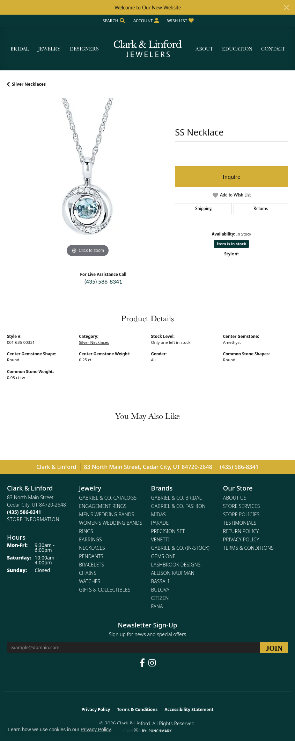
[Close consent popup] (136, 730)
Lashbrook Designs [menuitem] (176, 564)
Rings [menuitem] (86, 531)
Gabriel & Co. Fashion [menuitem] (178, 506)
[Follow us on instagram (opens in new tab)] (152, 663)
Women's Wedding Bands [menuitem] (110, 522)
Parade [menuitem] (160, 522)
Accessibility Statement (188, 709)
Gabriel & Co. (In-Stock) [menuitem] (180, 548)
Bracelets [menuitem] (91, 564)
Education (237, 49)
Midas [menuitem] (158, 514)
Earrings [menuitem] (90, 539)
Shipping (203, 208)
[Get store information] (33, 519)
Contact (273, 49)
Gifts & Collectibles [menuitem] (104, 589)
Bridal (19, 49)
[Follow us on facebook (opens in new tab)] (142, 663)
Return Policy (241, 531)
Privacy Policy (241, 539)
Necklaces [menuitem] (92, 548)
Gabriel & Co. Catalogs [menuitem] (108, 497)
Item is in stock (231, 243)
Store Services (241, 506)
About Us (234, 497)
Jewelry (49, 49)
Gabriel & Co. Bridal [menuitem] (176, 497)
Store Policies (241, 514)
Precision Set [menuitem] (168, 531)
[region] (87, 178)
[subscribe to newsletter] (274, 647)
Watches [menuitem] (89, 581)
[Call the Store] (24, 512)
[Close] (286, 7)
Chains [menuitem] (87, 573)
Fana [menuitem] (157, 606)
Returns (260, 208)
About (204, 49)
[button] (113, 21)
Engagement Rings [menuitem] (102, 506)
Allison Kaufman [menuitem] (172, 573)
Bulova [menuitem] (160, 589)
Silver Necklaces (29, 84)
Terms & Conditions (248, 548)
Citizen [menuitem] (160, 598)
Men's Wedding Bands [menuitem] (106, 514)
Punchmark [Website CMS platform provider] (160, 730)
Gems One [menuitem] (163, 556)
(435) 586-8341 (103, 281)
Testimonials (239, 522)
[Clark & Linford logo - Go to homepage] (148, 49)
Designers (84, 49)
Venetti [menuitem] (160, 539)
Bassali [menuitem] (160, 581)
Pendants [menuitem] (91, 556)
